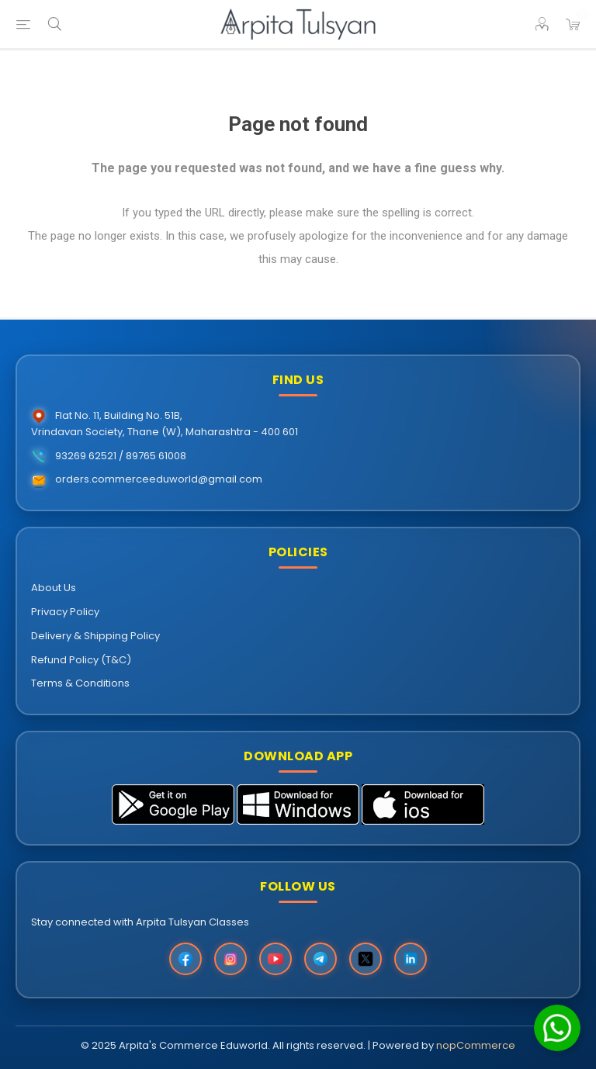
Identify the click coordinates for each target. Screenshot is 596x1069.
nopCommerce (475, 1045)
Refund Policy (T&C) (81, 659)
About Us (53, 587)
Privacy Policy (65, 611)
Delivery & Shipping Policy (95, 635)
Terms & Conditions (80, 683)
